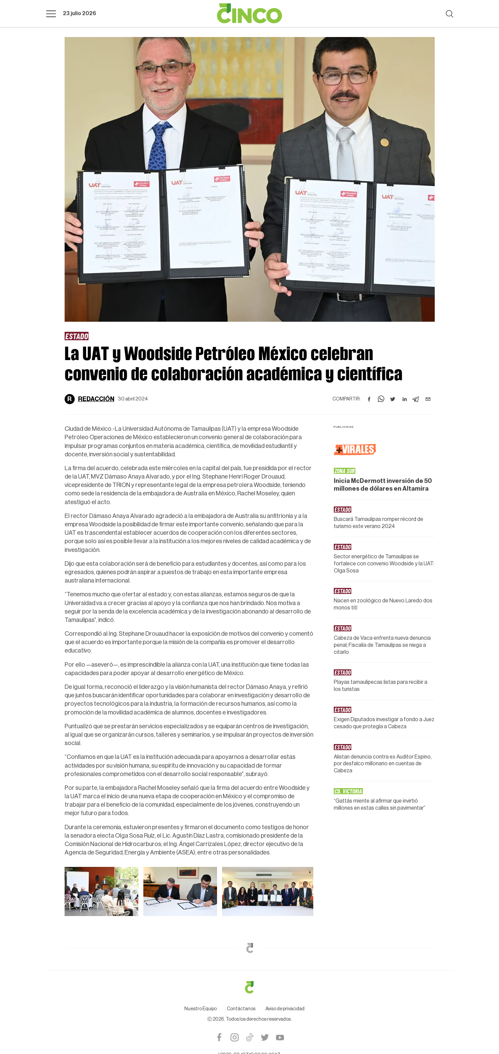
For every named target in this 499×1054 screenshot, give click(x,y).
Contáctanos (241, 1009)
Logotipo (249, 13)
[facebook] (369, 399)
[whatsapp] (381, 399)
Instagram (234, 1037)
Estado (76, 336)
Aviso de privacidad (285, 1009)
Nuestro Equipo (200, 1009)
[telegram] (416, 399)
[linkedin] (404, 399)
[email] (428, 399)
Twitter (264, 1037)
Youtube (280, 1037)
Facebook (219, 1037)
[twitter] (393, 399)
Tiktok (249, 1037)
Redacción (96, 399)
